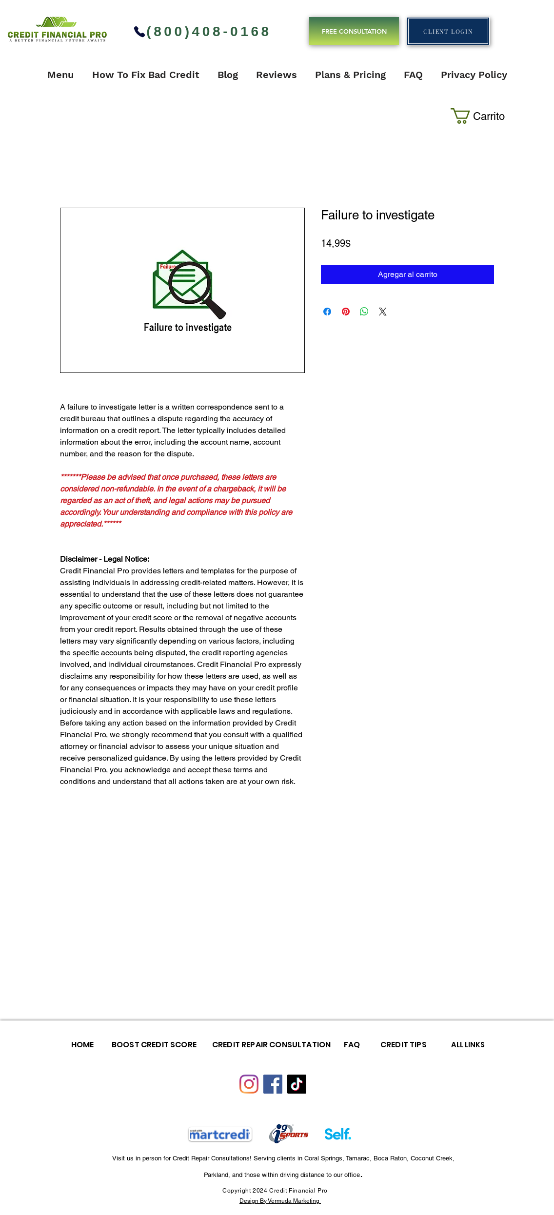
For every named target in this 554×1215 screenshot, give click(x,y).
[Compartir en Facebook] (327, 311)
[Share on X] (383, 311)
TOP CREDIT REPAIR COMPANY (346, 11)
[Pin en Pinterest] (346, 311)
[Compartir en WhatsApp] (364, 311)
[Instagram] (248, 1084)
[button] (480, 116)
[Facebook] (272, 1084)
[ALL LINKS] (467, 1044)
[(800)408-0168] (202, 31)
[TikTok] (296, 1084)
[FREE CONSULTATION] (354, 31)
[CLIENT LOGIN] (448, 31)
